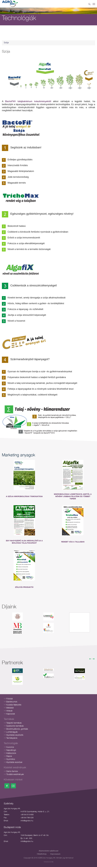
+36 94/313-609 (27, 814)
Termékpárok (11, 738)
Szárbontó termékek (15, 726)
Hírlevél (9, 711)
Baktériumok (11, 701)
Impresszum (55, 854)
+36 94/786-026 (27, 817)
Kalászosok (11, 753)
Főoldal (9, 698)
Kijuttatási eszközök (14, 735)
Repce (9, 756)
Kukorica (10, 747)
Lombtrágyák (12, 732)
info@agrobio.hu (27, 820)
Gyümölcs (10, 759)
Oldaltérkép (42, 854)
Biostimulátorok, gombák (17, 729)
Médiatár (10, 708)
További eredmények (15, 774)
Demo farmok (12, 771)
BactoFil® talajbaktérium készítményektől (28, 101)
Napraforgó (11, 750)
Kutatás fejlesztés (13, 705)
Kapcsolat (10, 714)
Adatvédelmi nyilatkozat (48, 851)
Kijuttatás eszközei (14, 762)
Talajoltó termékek (14, 723)
